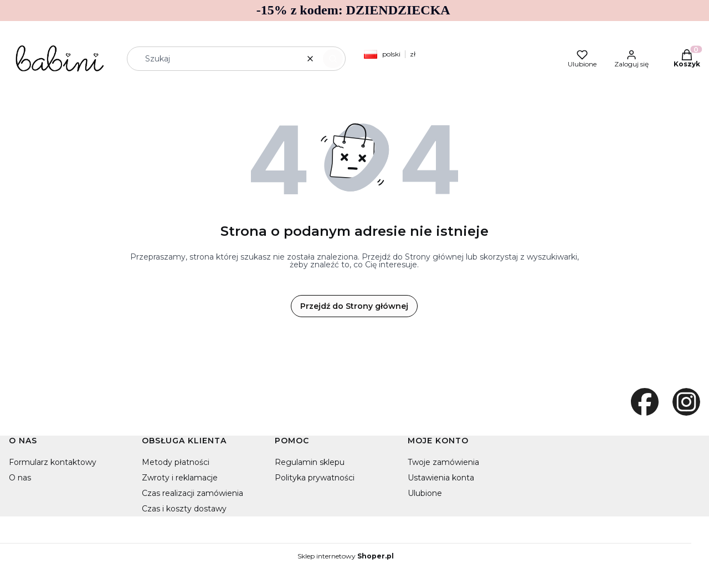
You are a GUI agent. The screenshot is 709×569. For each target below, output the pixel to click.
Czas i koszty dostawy (184, 509)
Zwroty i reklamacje (180, 478)
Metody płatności (175, 462)
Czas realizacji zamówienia (192, 493)
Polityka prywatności (314, 478)
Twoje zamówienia (443, 462)
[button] (333, 58)
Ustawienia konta (441, 478)
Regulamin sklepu (310, 462)
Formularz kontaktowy (52, 462)
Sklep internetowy (345, 556)
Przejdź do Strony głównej (354, 306)
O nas (20, 478)
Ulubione (425, 493)
